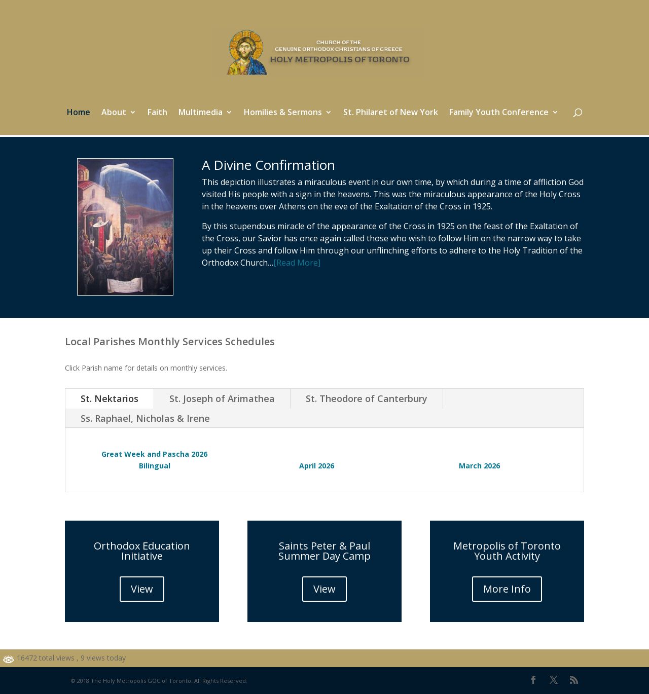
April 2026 (316, 465)
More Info (507, 589)
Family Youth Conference (499, 113)
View (142, 589)
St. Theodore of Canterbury (366, 398)
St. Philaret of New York (390, 113)
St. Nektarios (109, 398)
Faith (157, 113)
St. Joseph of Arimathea (222, 398)
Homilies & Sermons (283, 113)
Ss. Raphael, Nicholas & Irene (145, 418)
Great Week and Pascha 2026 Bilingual (154, 460)
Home (78, 113)
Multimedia (200, 113)
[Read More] (296, 262)
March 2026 (479, 465)
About (113, 113)
